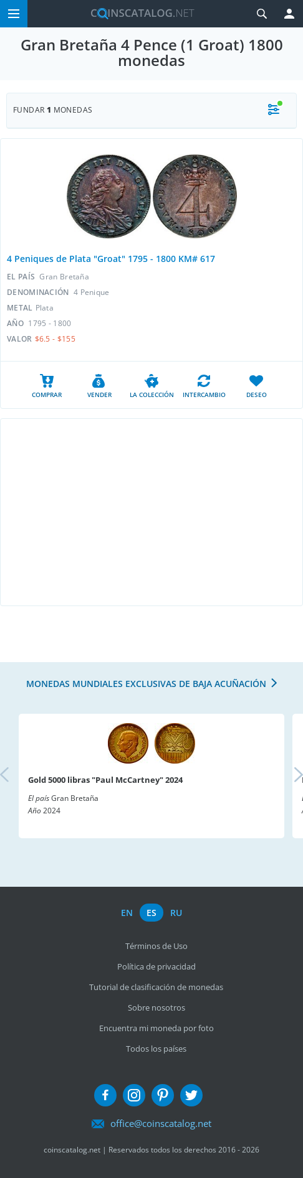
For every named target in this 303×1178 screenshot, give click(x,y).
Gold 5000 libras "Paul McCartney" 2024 (105, 780)
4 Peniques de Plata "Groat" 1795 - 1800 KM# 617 (111, 258)
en (127, 913)
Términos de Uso (156, 945)
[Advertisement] (151, 512)
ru (176, 913)
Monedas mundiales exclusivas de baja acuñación (146, 684)
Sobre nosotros (156, 1007)
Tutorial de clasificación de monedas (156, 987)
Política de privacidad (156, 966)
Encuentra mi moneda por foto (156, 1028)
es (151, 913)
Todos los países (156, 1048)
